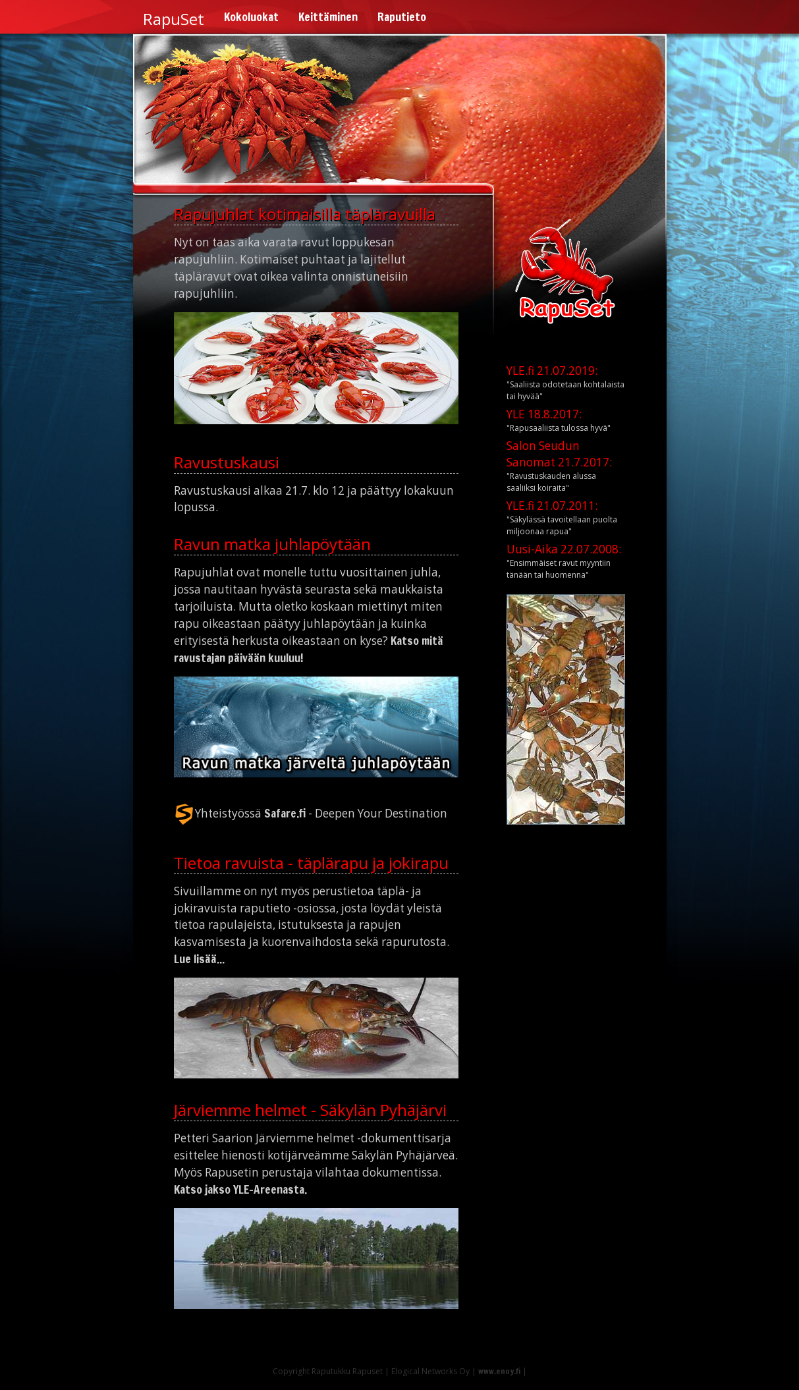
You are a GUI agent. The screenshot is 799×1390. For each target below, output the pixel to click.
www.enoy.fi (499, 1371)
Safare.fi (285, 812)
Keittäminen (328, 17)
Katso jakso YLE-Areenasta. (240, 1189)
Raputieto (401, 17)
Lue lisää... (199, 959)
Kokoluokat (251, 17)
